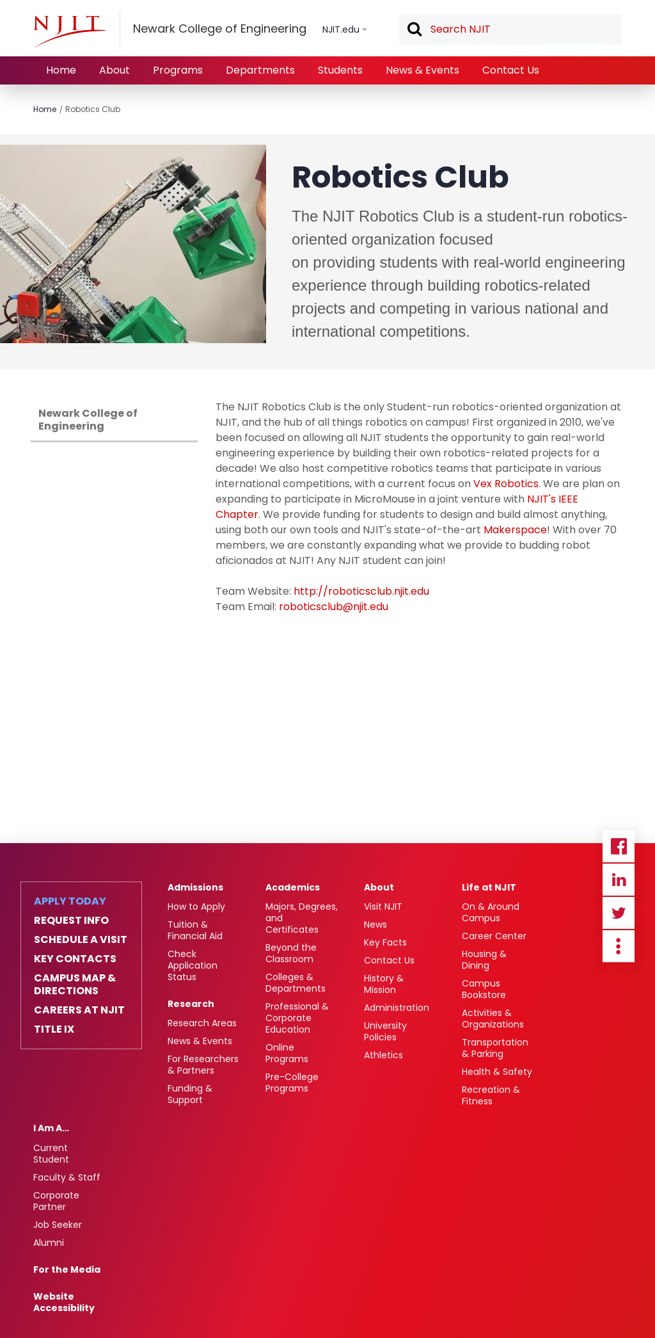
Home (61, 70)
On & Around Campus (490, 912)
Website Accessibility (64, 1302)
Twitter (619, 913)
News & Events (422, 70)
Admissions (195, 887)
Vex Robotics (506, 483)
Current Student (51, 1153)
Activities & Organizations (493, 1018)
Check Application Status (192, 965)
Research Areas (202, 1023)
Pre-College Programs (292, 1082)
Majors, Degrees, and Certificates (301, 918)
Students (340, 70)
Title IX (54, 1029)
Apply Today (70, 901)
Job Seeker (57, 1224)
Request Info (71, 920)
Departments (260, 70)
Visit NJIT (383, 906)
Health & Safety (497, 1071)
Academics (292, 887)
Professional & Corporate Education (297, 1018)
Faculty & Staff (66, 1177)
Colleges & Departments (295, 982)
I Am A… (51, 1128)
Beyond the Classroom (291, 953)
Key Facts (385, 942)
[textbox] (510, 29)
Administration (396, 1007)
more (619, 946)
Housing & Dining (484, 959)
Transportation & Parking (495, 1048)
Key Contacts (75, 959)
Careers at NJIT (79, 1010)
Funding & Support (190, 1094)
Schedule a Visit (80, 939)
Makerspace (515, 529)
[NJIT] (69, 31)
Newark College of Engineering (88, 419)
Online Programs (286, 1053)
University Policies (385, 1031)
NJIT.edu (340, 29)
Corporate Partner (56, 1201)
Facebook (619, 846)
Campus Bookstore (484, 989)
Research (191, 1004)
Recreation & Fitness (491, 1095)
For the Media (66, 1269)
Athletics (383, 1055)
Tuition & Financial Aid (195, 930)
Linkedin (619, 880)
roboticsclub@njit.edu (333, 606)
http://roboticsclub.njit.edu (361, 591)
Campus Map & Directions (75, 984)
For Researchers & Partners (203, 1064)
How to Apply (196, 906)
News (375, 924)
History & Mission (384, 983)
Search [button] (413, 30)
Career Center (494, 936)
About (114, 70)
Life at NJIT (489, 887)
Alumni (48, 1242)
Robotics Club (92, 109)
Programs (178, 70)
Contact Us (510, 70)
